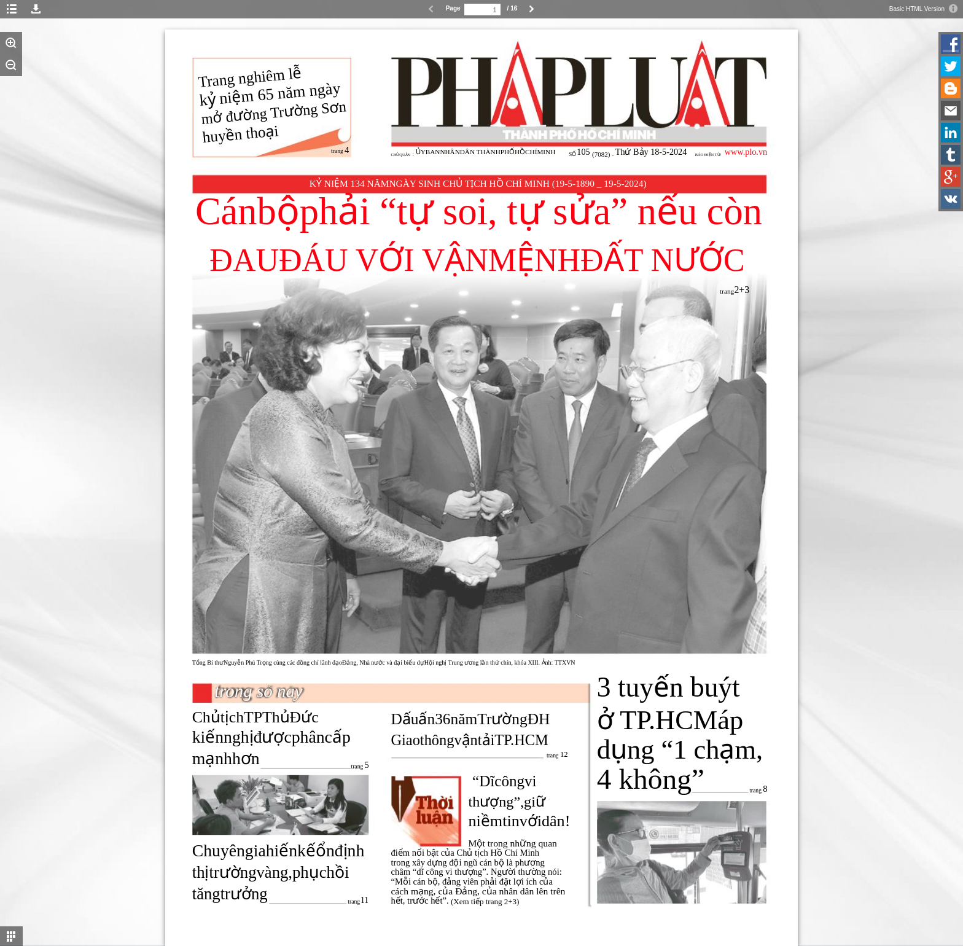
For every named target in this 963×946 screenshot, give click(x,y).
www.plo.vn (746, 152)
